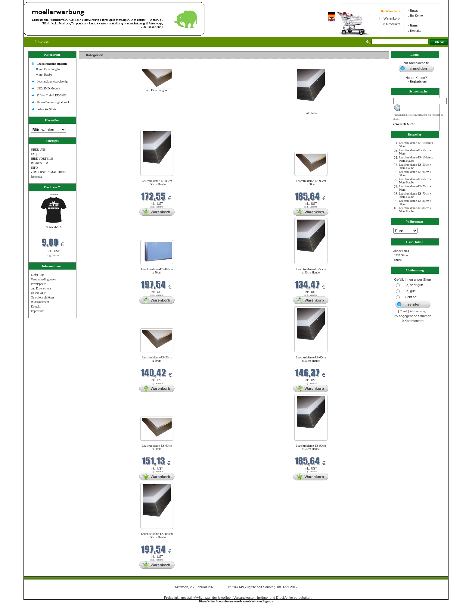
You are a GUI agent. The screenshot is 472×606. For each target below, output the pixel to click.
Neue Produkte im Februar (96, 126)
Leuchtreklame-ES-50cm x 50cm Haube (311, 270)
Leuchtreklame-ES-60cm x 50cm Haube (311, 359)
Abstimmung (417, 311)
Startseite (42, 42)
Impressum (37, 311)
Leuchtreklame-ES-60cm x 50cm (157, 447)
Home (414, 10)
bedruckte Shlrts (46, 109)
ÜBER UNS (38, 149)
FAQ (33, 154)
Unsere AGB (38, 293)
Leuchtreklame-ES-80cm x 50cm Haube (157, 182)
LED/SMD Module (48, 88)
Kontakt (415, 30)
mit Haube (45, 74)
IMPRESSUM (39, 163)
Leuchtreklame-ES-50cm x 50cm (157, 359)
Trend (403, 311)
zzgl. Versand (53, 255)
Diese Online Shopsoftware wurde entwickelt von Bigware (236, 601)
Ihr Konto (416, 15)
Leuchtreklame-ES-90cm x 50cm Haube (311, 447)
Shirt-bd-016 (53, 227)
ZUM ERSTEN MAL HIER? (48, 172)
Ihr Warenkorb (390, 11)
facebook (36, 176)
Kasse (414, 25)
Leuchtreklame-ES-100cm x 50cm (157, 270)
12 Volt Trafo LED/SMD (51, 95)
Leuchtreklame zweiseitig (52, 81)
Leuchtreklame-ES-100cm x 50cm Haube (157, 535)
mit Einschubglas (49, 69)
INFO (34, 167)
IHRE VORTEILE (42, 158)
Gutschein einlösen (42, 297)
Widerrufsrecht (40, 302)
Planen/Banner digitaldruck (53, 102)
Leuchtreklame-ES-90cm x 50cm (311, 182)
